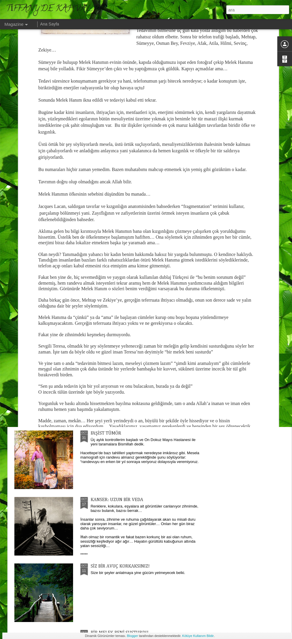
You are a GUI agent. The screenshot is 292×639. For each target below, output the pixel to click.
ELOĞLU (99, 300)
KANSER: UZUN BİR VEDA (117, 500)
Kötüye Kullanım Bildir (198, 636)
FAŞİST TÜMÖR (106, 433)
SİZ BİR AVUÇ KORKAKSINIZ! (120, 566)
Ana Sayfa (49, 24)
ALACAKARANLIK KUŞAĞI (117, 367)
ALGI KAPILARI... (180, 250)
